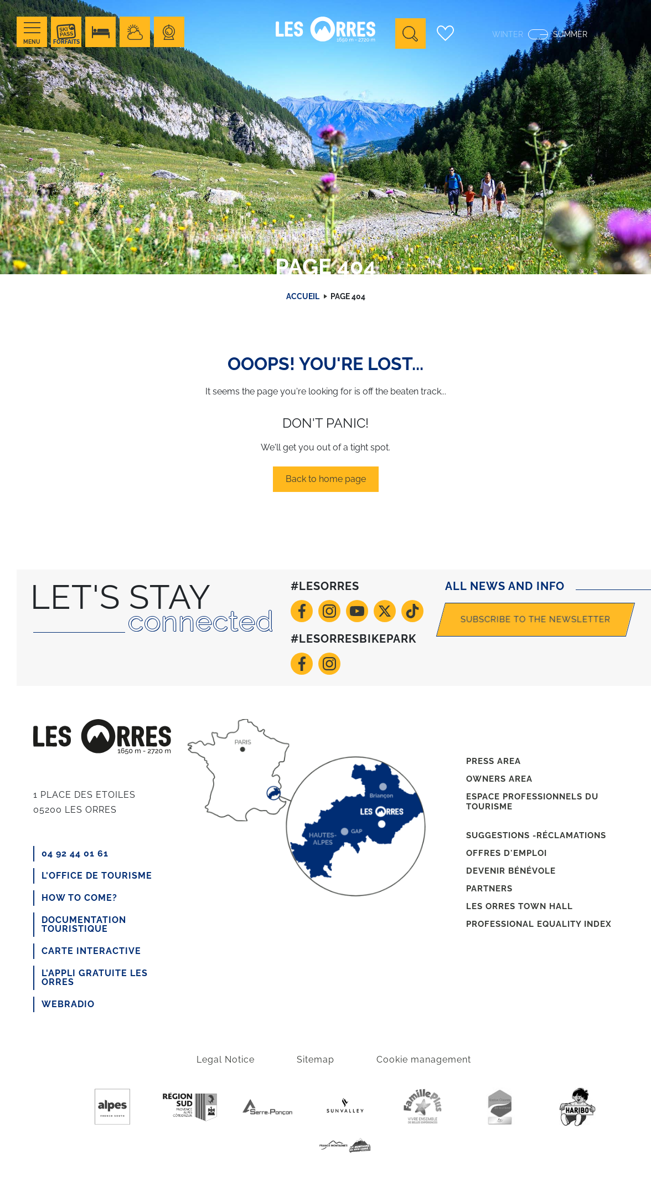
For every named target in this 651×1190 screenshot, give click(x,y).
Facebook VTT (302, 664)
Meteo (135, 32)
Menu (31, 42)
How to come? (79, 897)
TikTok (412, 611)
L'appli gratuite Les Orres (95, 977)
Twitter (385, 611)
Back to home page (326, 479)
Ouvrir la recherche (410, 33)
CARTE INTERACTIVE (91, 951)
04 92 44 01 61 (75, 853)
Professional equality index (539, 924)
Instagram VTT (329, 664)
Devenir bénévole (511, 871)
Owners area (499, 779)
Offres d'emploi (506, 853)
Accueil (302, 296)
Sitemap (315, 1059)
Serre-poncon (267, 1107)
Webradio (68, 1004)
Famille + (422, 1107)
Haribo (577, 1107)
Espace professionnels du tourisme (532, 802)
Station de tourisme (500, 1107)
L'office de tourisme (97, 875)
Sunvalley (345, 1107)
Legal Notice (226, 1059)
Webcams (169, 32)
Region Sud (190, 1107)
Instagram (329, 611)
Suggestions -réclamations (536, 835)
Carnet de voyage (445, 33)
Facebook (302, 611)
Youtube (357, 611)
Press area (493, 761)
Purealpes (112, 1107)
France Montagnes (345, 1145)
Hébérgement (100, 32)
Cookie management (423, 1059)
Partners (489, 889)
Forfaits (66, 42)
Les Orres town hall (519, 906)
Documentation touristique (84, 924)
